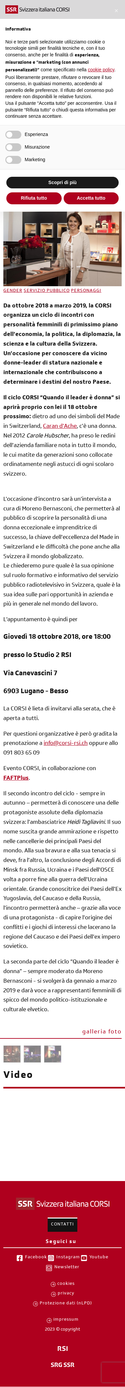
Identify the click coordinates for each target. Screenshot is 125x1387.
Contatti (62, 1224)
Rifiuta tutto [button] (34, 198)
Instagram (68, 1257)
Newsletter (66, 1267)
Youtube (98, 1257)
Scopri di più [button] (62, 182)
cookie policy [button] (101, 69)
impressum (66, 1320)
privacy (66, 1293)
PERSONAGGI (86, 291)
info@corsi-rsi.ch (66, 744)
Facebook (36, 1257)
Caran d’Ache (60, 427)
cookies (66, 1284)
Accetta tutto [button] (91, 198)
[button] (116, 10)
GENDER (12, 291)
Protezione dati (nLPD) (66, 1303)
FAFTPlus (16, 779)
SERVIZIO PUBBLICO (47, 291)
